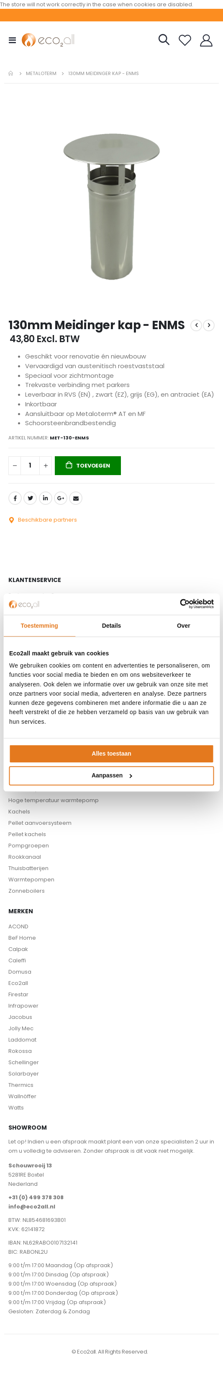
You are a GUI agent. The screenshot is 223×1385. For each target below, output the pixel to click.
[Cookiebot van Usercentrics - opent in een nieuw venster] (177, 604)
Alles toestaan (111, 753)
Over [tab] (183, 625)
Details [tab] (111, 625)
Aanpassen (112, 775)
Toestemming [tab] (39, 625)
